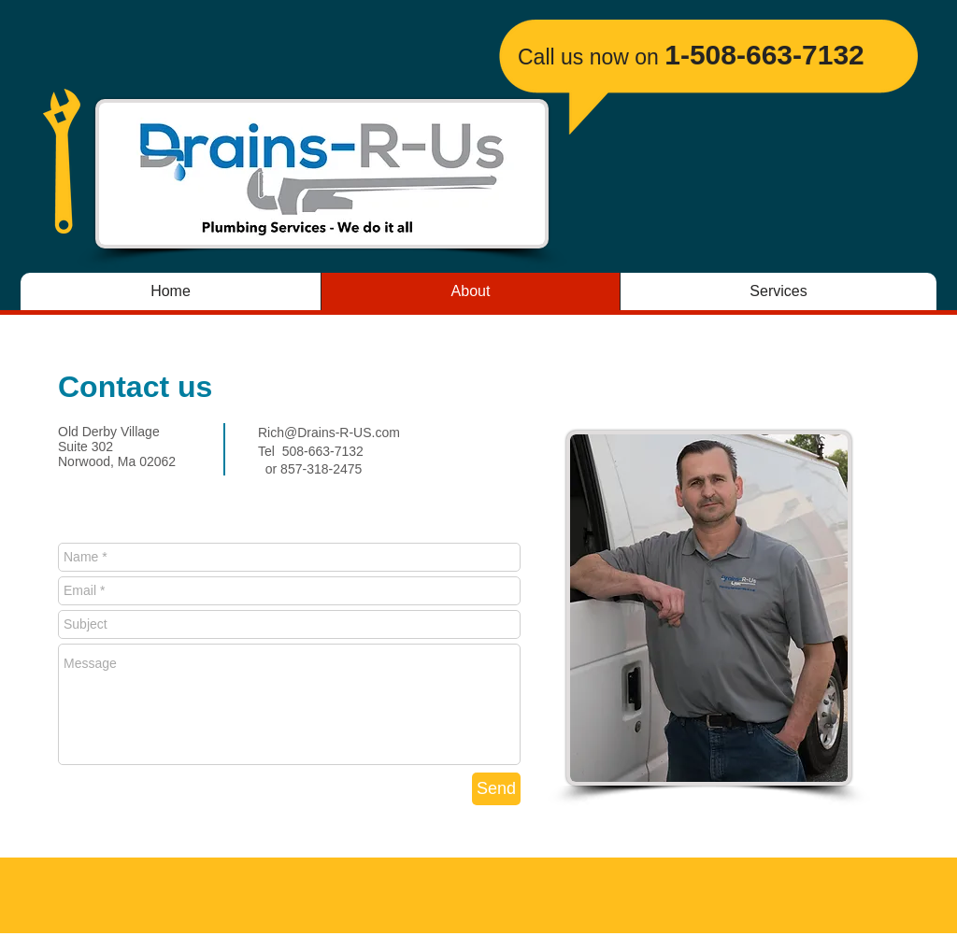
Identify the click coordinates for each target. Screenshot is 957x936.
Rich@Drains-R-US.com (329, 432)
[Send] (496, 789)
